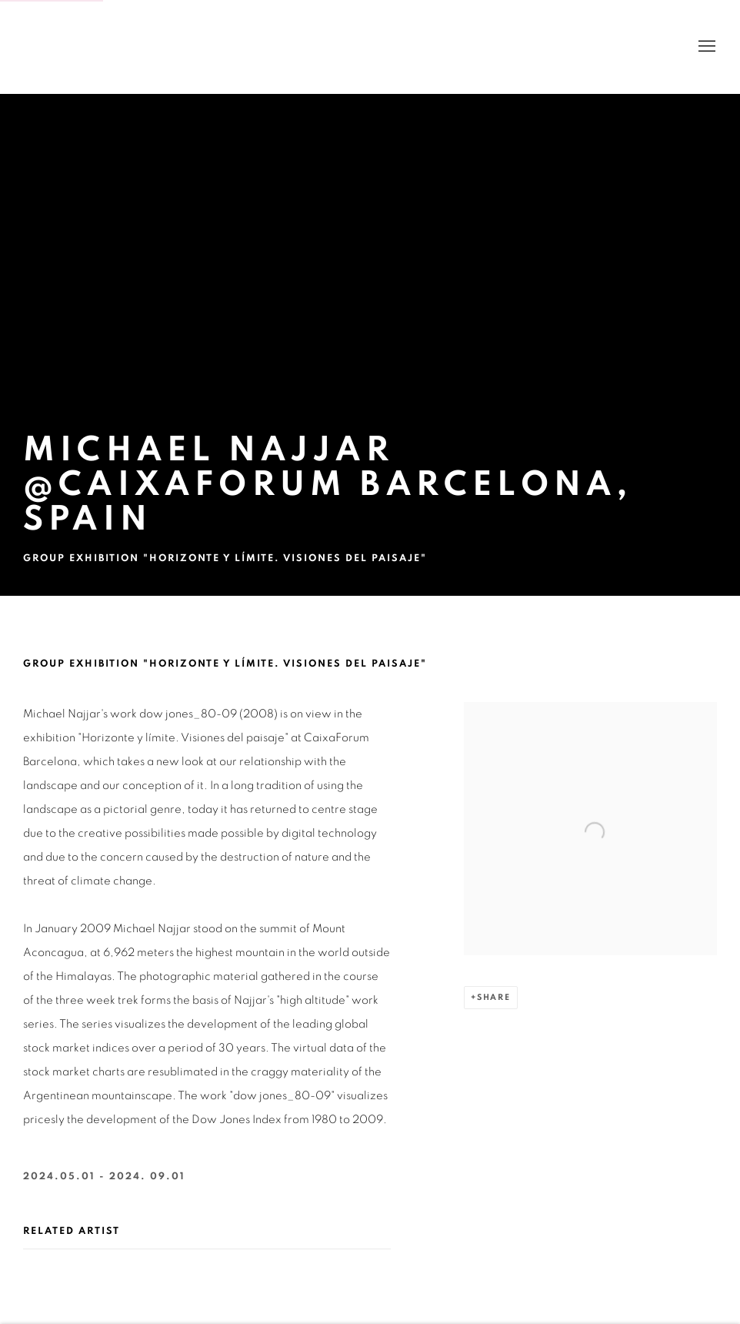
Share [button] (494, 997)
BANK (69, 47)
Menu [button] (705, 47)
